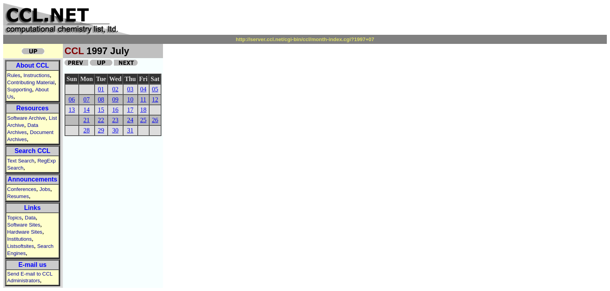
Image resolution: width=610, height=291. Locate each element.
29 (101, 130)
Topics (14, 218)
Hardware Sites (24, 232)
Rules (13, 75)
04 (143, 89)
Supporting (19, 90)
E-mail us (32, 264)
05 (155, 89)
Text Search (20, 161)
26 (155, 120)
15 (101, 109)
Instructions (36, 75)
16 (115, 109)
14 (86, 109)
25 (143, 120)
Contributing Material (31, 82)
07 (86, 99)
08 (101, 99)
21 (86, 120)
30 (115, 130)
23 (115, 120)
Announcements (32, 179)
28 (86, 130)
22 (101, 120)
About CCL (32, 65)
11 (143, 99)
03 (130, 89)
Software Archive (26, 118)
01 (101, 89)
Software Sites (23, 225)
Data (30, 218)
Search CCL (33, 150)
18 (143, 109)
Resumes (18, 196)
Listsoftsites (20, 246)
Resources (32, 108)
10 (130, 99)
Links (32, 207)
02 (115, 89)
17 (130, 109)
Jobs (45, 189)
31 (130, 130)
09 (115, 99)
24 (130, 120)
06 (71, 99)
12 (155, 99)
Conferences (21, 189)
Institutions (19, 239)
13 (71, 109)
